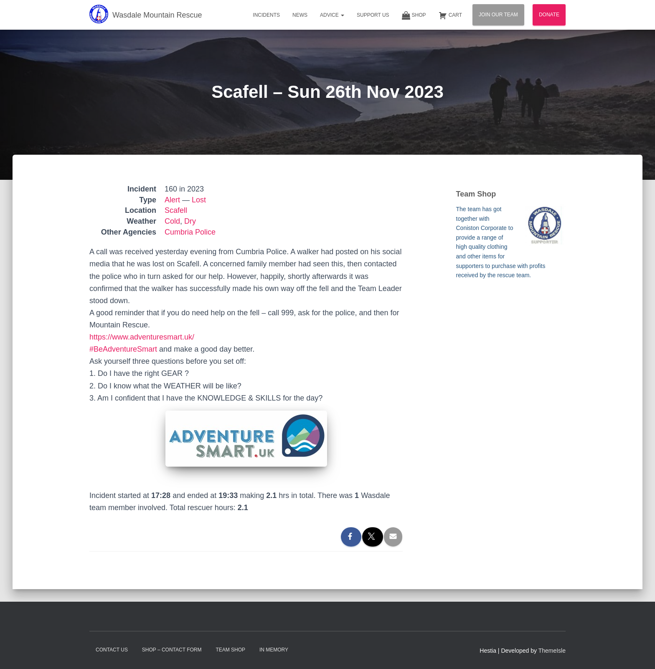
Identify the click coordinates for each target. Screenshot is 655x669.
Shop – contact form (172, 650)
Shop (414, 15)
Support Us (373, 15)
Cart (450, 15)
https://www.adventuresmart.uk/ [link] (141, 337)
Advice (332, 15)
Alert (172, 200)
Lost (199, 200)
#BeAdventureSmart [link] (123, 349)
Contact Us (112, 650)
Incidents (266, 15)
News (299, 15)
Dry (190, 221)
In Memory (273, 650)
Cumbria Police (190, 232)
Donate (549, 15)
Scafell (176, 210)
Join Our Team (498, 15)
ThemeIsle (552, 650)
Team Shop (230, 650)
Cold (172, 221)
